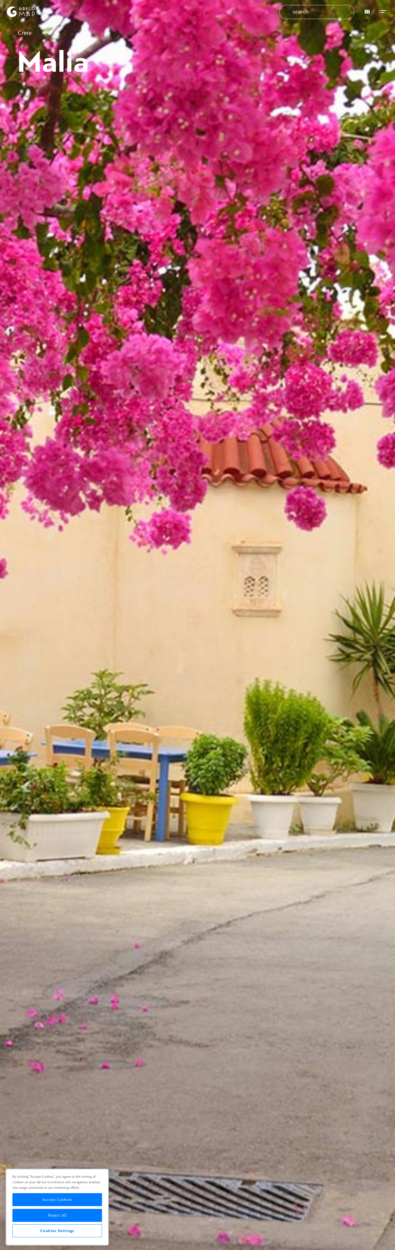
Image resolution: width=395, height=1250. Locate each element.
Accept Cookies (57, 1200)
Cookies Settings (57, 1231)
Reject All (57, 1215)
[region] (57, 1207)
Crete (25, 33)
